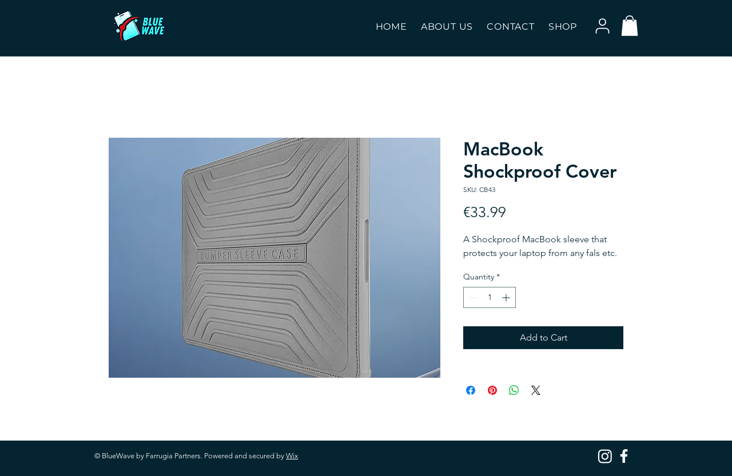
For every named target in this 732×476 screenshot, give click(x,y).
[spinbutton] (489, 297)
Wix (292, 455)
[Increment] (507, 297)
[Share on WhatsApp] (514, 390)
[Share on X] (536, 390)
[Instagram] (605, 456)
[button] (563, 26)
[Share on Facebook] (471, 390)
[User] (602, 25)
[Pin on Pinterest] (492, 390)
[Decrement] (472, 297)
